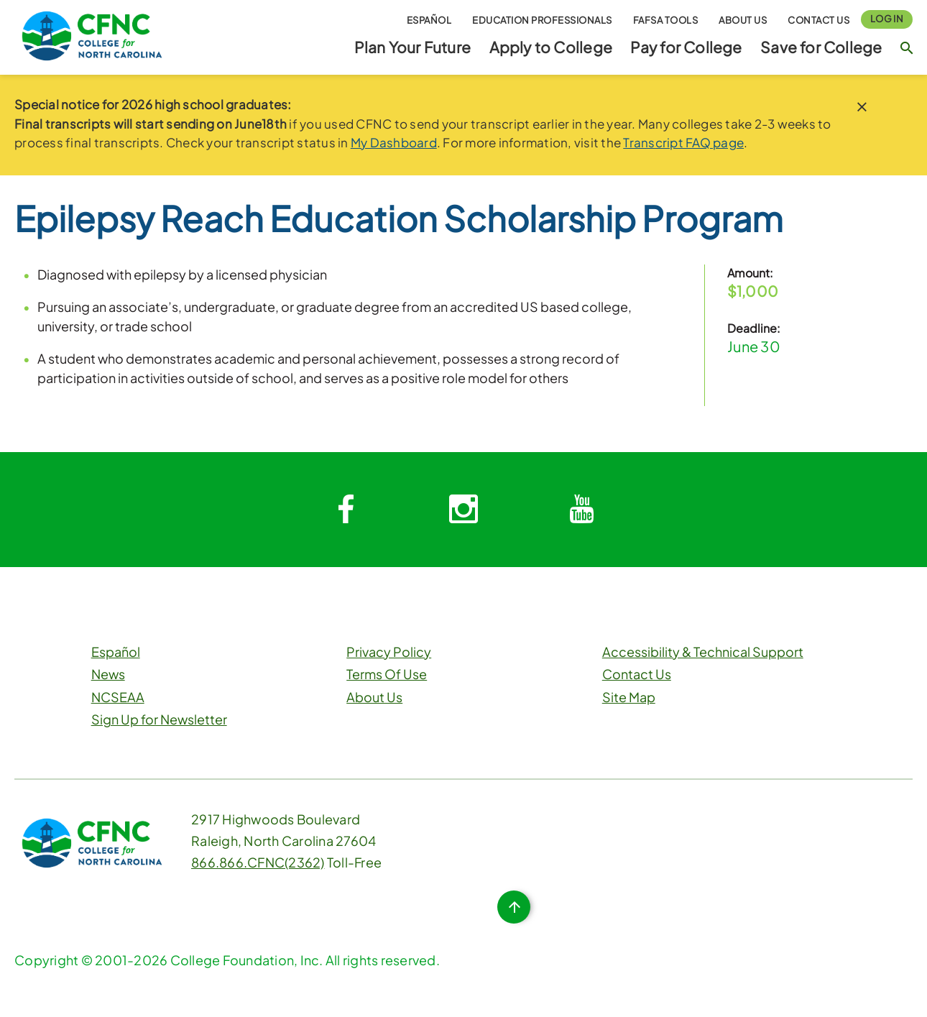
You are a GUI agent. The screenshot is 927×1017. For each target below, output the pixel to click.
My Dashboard (394, 142)
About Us (743, 20)
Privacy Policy (388, 651)
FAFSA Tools (665, 20)
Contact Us (818, 20)
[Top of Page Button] (513, 907)
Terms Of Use (386, 674)
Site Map (628, 697)
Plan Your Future (412, 47)
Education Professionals (542, 20)
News (108, 674)
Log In (886, 18)
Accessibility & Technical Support (702, 651)
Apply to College (550, 47)
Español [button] (429, 20)
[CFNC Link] (92, 34)
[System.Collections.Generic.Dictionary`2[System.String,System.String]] (345, 509)
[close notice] (862, 107)
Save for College (821, 47)
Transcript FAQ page (683, 142)
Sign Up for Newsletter (159, 719)
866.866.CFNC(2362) (258, 862)
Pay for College (686, 47)
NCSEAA (117, 697)
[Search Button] (906, 47)
